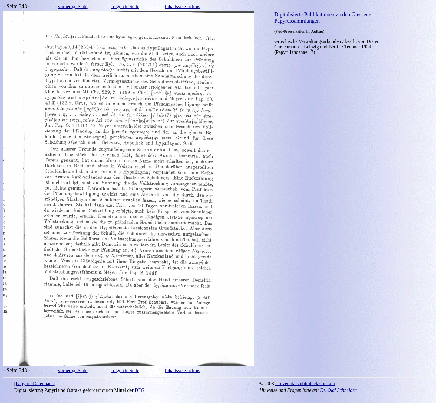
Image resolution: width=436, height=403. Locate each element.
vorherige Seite (72, 6)
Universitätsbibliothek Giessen (305, 383)
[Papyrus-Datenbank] (35, 383)
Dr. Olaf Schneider (338, 390)
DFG (139, 390)
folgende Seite (125, 6)
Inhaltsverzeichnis (182, 6)
